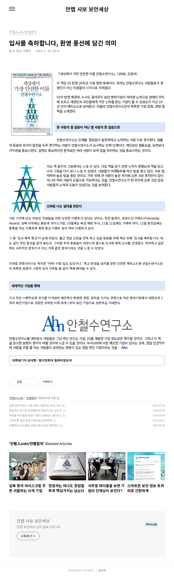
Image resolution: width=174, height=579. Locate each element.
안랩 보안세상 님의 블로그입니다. (39, 526)
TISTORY (87, 570)
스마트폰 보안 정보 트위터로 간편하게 (30, 420)
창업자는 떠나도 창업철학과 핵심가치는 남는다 (35, 410)
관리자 (102, 570)
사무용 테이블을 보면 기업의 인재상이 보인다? (35, 415)
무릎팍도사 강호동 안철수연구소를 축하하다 (33, 425)
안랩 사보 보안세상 (87, 9)
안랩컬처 (31, 398)
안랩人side (16, 398)
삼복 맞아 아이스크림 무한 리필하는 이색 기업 (34, 405)
